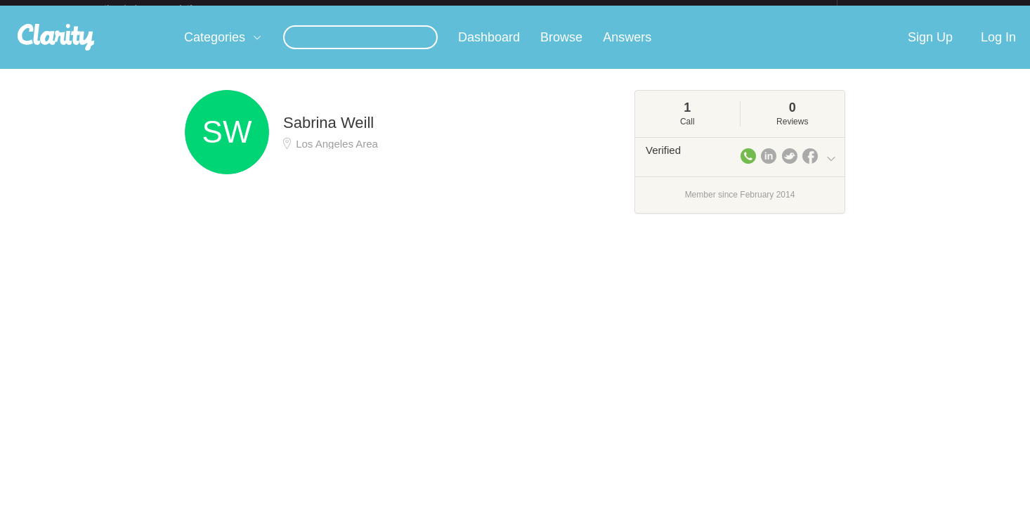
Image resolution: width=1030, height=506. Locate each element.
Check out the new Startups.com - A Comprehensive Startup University (684, 9)
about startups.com (887, 9)
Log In (998, 48)
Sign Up (930, 48)
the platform (163, 8)
